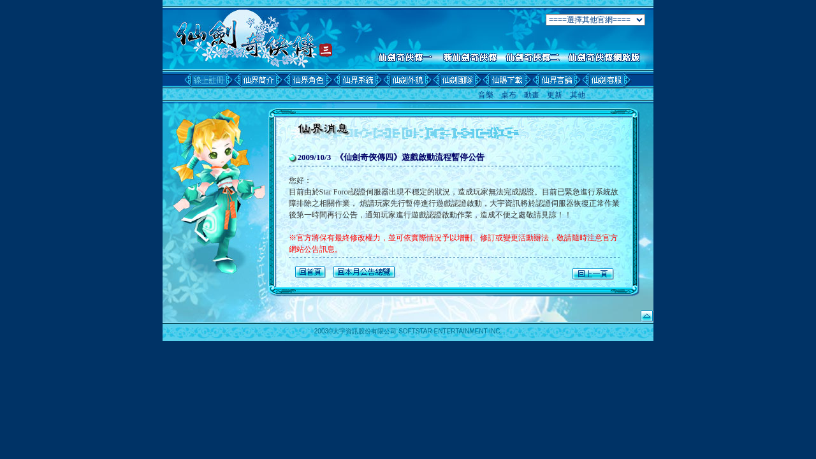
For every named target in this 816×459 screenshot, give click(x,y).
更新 (554, 95)
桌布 (508, 95)
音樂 (485, 95)
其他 (577, 95)
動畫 (531, 95)
